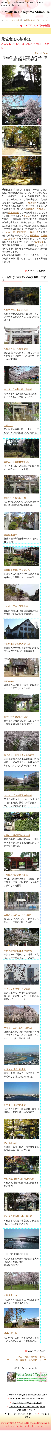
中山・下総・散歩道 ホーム (32, 1357)
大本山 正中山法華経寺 (16, 606)
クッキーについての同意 (12, 20)
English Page (41, 53)
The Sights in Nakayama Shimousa (27, 1399)
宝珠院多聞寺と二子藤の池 (17, 570)
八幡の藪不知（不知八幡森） (18, 915)
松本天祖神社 (10, 1143)
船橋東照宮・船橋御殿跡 (16, 349)
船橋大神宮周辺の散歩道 (16, 310)
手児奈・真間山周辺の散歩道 (18, 1028)
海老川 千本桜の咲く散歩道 (18, 389)
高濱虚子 (12, 239)
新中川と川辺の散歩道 (15, 1105)
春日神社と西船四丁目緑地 (17, 462)
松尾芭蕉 (21, 232)
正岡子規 (34, 235)
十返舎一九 (33, 232)
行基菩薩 (32, 203)
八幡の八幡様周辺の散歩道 (17, 835)
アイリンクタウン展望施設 (17, 989)
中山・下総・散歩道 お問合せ (20, 1414)
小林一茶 (10, 232)
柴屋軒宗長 (13, 212)
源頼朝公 (30, 209)
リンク (32, 1410)
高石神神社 (9, 681)
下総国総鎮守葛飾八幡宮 (16, 875)
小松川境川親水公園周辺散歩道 (19, 1179)
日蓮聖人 (41, 209)
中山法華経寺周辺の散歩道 (17, 644)
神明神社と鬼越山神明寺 (16, 717)
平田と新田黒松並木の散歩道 (18, 951)
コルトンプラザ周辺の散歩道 (18, 795)
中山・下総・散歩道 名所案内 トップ (26, 1360)
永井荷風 (39, 242)
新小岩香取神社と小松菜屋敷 (18, 1216)
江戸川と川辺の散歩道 (15, 1069)
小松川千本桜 (10, 1295)
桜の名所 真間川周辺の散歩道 (19, 755)
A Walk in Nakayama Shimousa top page (27, 1395)
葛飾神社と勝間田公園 (15, 498)
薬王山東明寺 (10, 535)
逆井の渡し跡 (10, 1333)
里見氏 (27, 216)
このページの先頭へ (37, 271)
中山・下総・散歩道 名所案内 (27, 1402)
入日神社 (8, 425)
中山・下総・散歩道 (26, 12)
